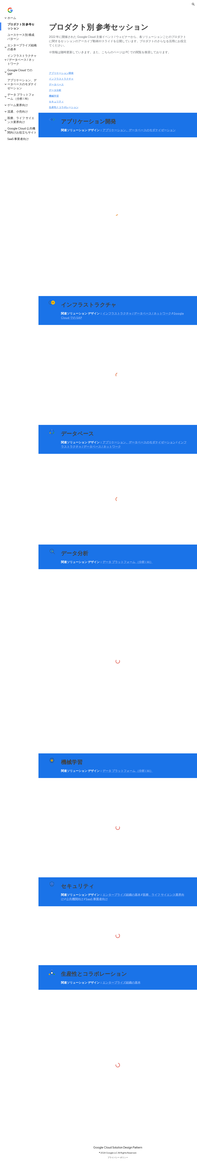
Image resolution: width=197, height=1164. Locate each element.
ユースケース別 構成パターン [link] (20, 37)
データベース (56, 84)
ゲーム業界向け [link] (17, 105)
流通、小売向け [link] (17, 111)
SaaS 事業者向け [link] (18, 139)
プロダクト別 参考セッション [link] (20, 26)
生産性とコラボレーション (63, 107)
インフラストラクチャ (61, 78)
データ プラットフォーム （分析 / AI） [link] (20, 96)
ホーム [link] (11, 18)
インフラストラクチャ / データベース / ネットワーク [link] (22, 60)
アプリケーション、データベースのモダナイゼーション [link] (22, 84)
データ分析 (55, 90)
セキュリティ (56, 101)
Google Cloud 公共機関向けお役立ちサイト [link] (22, 130)
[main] (118, 38)
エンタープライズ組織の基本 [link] (22, 47)
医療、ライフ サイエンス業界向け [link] (20, 120)
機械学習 (54, 95)
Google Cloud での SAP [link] (19, 72)
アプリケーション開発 (61, 73)
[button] (193, 4)
